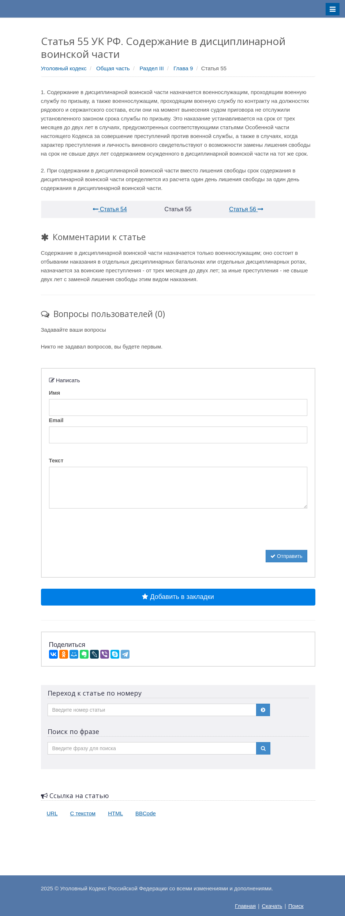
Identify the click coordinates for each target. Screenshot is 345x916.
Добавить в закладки (178, 596)
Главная (245, 906)
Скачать (272, 906)
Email (56, 420)
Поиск (296, 906)
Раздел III (151, 68)
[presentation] (104, 535)
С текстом (83, 813)
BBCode (145, 813)
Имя (54, 393)
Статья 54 (110, 209)
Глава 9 (183, 68)
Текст (56, 460)
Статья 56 (246, 209)
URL (52, 813)
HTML (115, 813)
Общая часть (113, 68)
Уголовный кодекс (64, 68)
